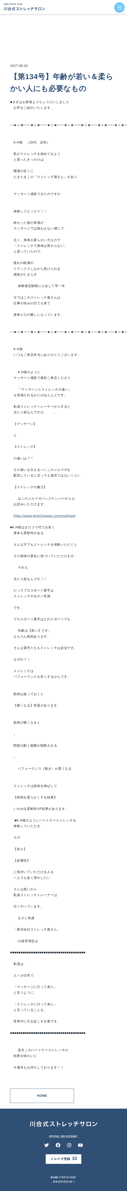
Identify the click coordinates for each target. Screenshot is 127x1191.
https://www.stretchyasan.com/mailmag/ (44, 516)
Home (42, 1095)
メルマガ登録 (60, 1159)
